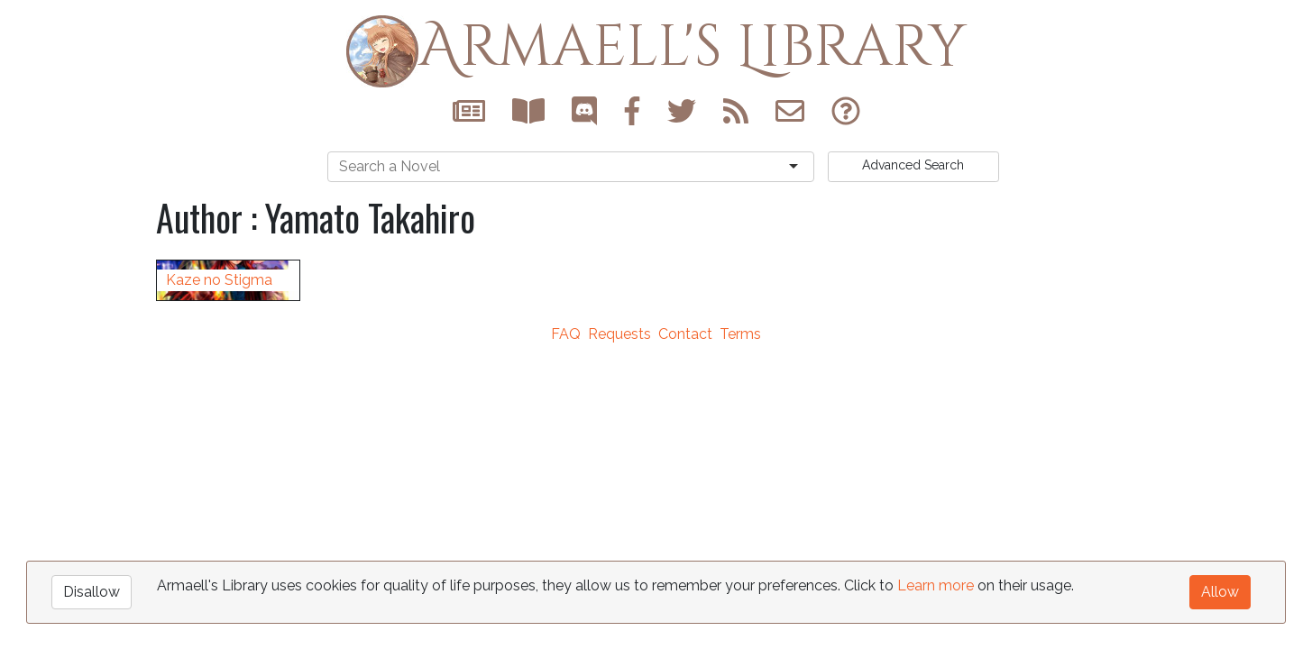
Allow (1220, 590)
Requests (619, 496)
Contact (685, 496)
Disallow (91, 590)
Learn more (935, 584)
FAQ (566, 496)
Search (913, 165)
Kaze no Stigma (219, 442)
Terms (740, 496)
